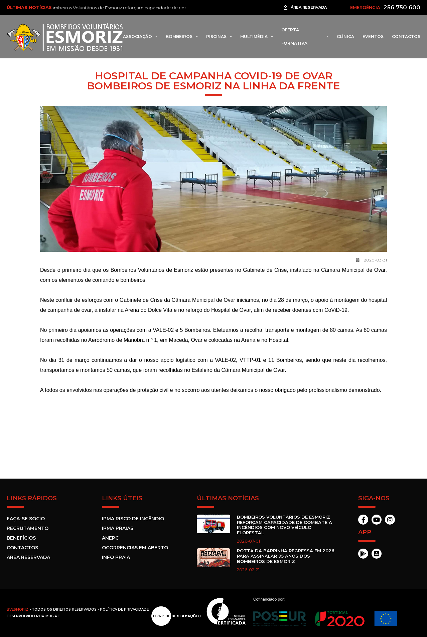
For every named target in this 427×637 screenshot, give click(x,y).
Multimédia (254, 36)
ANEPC (110, 538)
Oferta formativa (294, 36)
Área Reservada (28, 557)
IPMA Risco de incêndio (133, 519)
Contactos (406, 36)
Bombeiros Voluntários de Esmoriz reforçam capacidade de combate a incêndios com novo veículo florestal (169, 7)
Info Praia (116, 557)
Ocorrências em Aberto (135, 548)
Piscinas (216, 36)
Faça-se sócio (26, 519)
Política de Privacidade (124, 609)
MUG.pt (52, 616)
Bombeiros (179, 36)
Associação (137, 36)
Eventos (373, 36)
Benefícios (21, 538)
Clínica (345, 36)
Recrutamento (27, 528)
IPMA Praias (117, 528)
